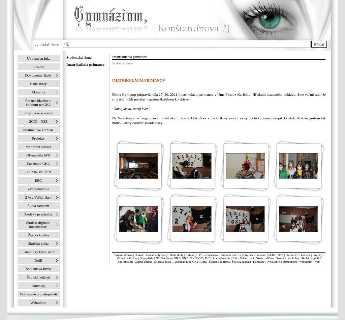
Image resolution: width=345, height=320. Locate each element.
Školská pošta (162, 261)
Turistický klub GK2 (185, 261)
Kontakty (258, 261)
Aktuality (191, 255)
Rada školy (176, 255)
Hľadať (319, 44)
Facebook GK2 (170, 258)
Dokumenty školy (157, 255)
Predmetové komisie (298, 255)
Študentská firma (219, 261)
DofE (203, 261)
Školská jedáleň (241, 261)
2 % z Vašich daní (243, 258)
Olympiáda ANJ (149, 258)
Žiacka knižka (143, 261)
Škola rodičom (265, 258)
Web (317, 261)
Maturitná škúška (127, 258)
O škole (139, 255)
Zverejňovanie (221, 258)
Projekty (318, 255)
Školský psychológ (287, 258)
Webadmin (305, 261)
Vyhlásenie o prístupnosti (281, 261)
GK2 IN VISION (192, 258)
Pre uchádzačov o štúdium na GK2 (220, 255)
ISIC (208, 258)
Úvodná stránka (38, 58)
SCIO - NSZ (275, 255)
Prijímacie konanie (254, 255)
